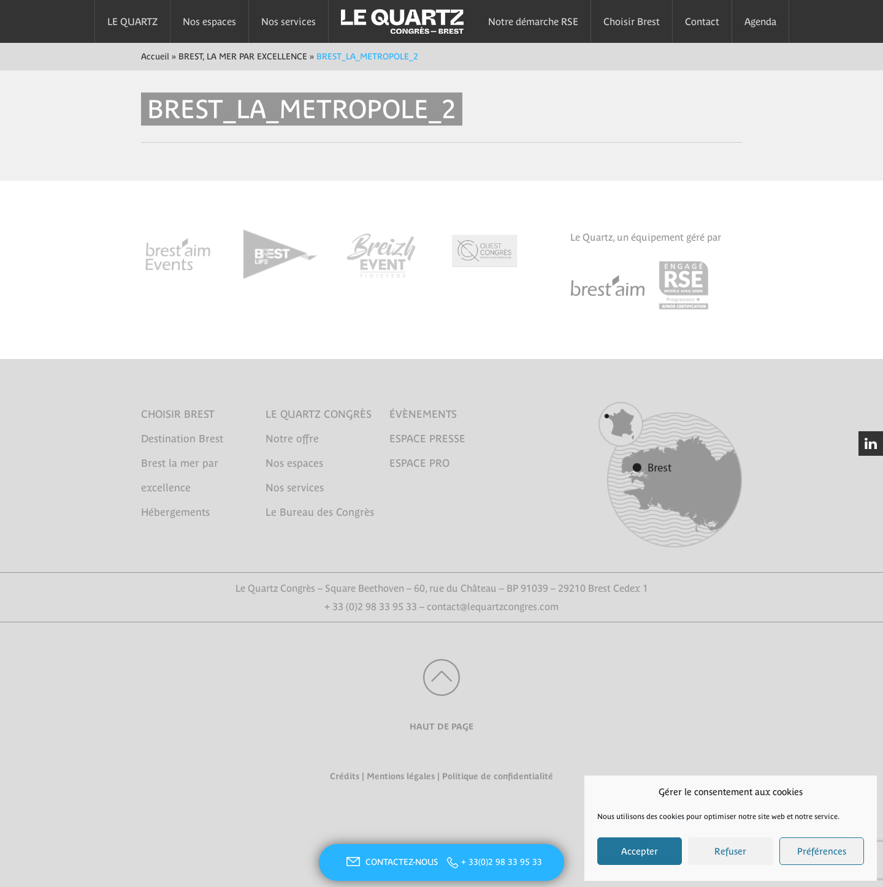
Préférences (821, 851)
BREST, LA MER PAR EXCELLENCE (242, 56)
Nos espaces (209, 21)
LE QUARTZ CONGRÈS (319, 414)
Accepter (639, 851)
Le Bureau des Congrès (320, 512)
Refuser (730, 851)
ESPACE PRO (419, 463)
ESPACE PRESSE (427, 438)
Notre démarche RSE (533, 21)
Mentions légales (401, 776)
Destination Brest (182, 438)
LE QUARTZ (132, 21)
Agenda (760, 21)
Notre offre (292, 438)
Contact (702, 21)
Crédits (344, 776)
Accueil (155, 56)
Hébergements (175, 512)
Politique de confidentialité (497, 776)
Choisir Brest (631, 21)
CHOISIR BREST (178, 414)
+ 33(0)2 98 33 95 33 (501, 862)
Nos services (288, 21)
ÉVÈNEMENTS (423, 414)
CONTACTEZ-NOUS (390, 862)
